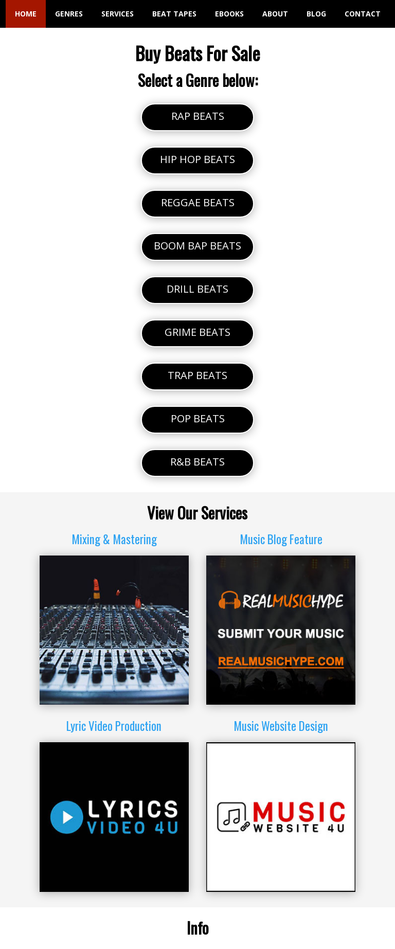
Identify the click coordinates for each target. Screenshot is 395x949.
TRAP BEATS (197, 375)
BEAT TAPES (174, 14)
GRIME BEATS (197, 332)
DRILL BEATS (197, 289)
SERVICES (117, 14)
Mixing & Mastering (114, 539)
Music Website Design (281, 726)
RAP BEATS (197, 116)
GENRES (69, 14)
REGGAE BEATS (198, 202)
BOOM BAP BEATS (197, 246)
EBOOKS (229, 14)
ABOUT (275, 14)
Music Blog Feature (281, 539)
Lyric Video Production (113, 726)
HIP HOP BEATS (197, 159)
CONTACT (363, 14)
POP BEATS (198, 418)
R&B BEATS (197, 462)
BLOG (316, 14)
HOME (26, 14)
